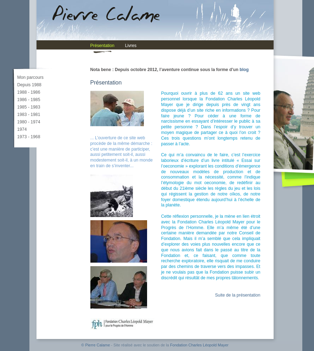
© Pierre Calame (95, 345)
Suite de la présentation (237, 295)
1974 (22, 129)
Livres (130, 45)
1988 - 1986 (28, 92)
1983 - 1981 (28, 114)
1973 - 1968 (28, 136)
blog (244, 69)
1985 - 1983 (28, 107)
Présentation (102, 45)
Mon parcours (30, 77)
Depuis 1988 (29, 84)
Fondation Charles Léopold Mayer (199, 345)
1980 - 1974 (28, 121)
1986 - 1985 (28, 99)
